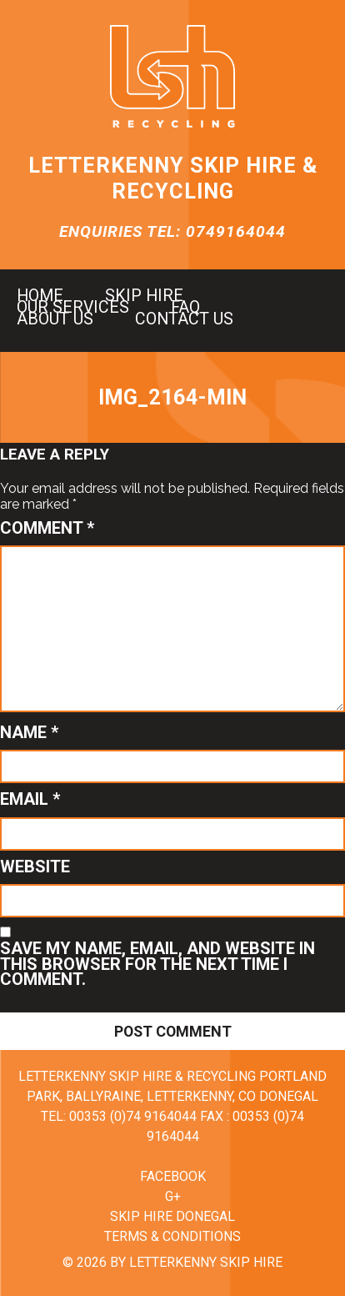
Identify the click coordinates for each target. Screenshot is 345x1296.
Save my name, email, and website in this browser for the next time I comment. (157, 964)
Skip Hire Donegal (172, 1216)
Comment (47, 527)
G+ (173, 1196)
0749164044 (236, 231)
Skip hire (144, 296)
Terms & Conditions (172, 1236)
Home (40, 296)
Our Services (73, 308)
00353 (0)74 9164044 (133, 1116)
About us (55, 319)
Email (30, 798)
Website (35, 866)
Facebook (173, 1176)
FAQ (185, 308)
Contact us (184, 319)
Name (29, 732)
